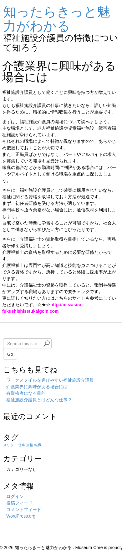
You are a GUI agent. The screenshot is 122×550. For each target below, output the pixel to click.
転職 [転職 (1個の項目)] (37, 445)
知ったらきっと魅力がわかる (56, 18)
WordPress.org (20, 516)
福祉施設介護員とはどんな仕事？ (39, 399)
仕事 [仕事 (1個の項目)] (21, 445)
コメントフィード (23, 509)
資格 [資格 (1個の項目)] (29, 445)
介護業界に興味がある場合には (37, 386)
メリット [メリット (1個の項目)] (10, 445)
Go (10, 354)
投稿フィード (19, 502)
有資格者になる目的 (26, 393)
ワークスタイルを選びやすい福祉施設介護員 (50, 380)
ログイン (15, 496)
